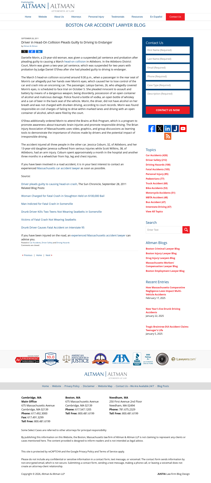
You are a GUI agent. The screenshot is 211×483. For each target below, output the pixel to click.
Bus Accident (156, 202)
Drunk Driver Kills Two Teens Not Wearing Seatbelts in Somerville (61, 211)
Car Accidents (35, 242)
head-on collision (75, 61)
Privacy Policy (71, 386)
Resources (137, 17)
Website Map (105, 386)
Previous (27, 255)
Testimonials (117, 17)
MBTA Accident (157, 197)
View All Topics (154, 211)
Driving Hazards (63, 242)
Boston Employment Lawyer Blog (165, 271)
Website (43, 17)
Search (186, 229)
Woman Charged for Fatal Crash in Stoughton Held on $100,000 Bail (62, 196)
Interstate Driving (158, 206)
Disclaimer (89, 386)
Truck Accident (157, 183)
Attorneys (76, 17)
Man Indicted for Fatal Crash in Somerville (47, 203)
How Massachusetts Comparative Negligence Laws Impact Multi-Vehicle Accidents (165, 291)
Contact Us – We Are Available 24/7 (135, 386)
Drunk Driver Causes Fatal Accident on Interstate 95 (52, 227)
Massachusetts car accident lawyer (58, 168)
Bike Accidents (156, 188)
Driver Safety (47, 242)
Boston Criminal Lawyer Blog (163, 248)
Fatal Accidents (158, 169)
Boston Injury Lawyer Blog (161, 253)
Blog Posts (163, 386)
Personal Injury (96, 17)
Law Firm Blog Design (173, 474)
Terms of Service (108, 451)
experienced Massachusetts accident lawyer (98, 235)
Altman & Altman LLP (53, 474)
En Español (156, 17)
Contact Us (175, 17)
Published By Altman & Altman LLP (160, 6)
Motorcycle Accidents (160, 192)
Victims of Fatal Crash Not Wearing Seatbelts (48, 219)
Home (28, 17)
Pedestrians (155, 178)
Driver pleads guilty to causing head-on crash (49, 184)
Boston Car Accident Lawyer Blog (47, 6)
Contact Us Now (168, 110)
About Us (59, 17)
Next (49, 255)
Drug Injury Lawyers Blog (160, 258)
